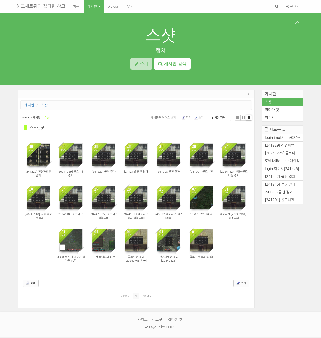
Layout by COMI (160, 328)
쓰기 (199, 119)
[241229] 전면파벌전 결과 (284, 146)
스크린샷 (36, 128)
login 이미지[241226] (282, 169)
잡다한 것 (272, 110)
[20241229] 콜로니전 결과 (284, 153)
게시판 (94, 6)
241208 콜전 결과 (279, 192)
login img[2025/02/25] (283, 138)
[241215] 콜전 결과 (280, 185)
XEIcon (113, 6)
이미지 (270, 118)
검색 (186, 119)
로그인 (293, 6)
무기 (130, 6)
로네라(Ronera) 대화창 (282, 161)
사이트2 (144, 320)
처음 (76, 6)
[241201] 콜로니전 (279, 200)
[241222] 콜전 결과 (280, 177)
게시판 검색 (172, 64)
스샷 (160, 36)
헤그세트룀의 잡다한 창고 (40, 6)
